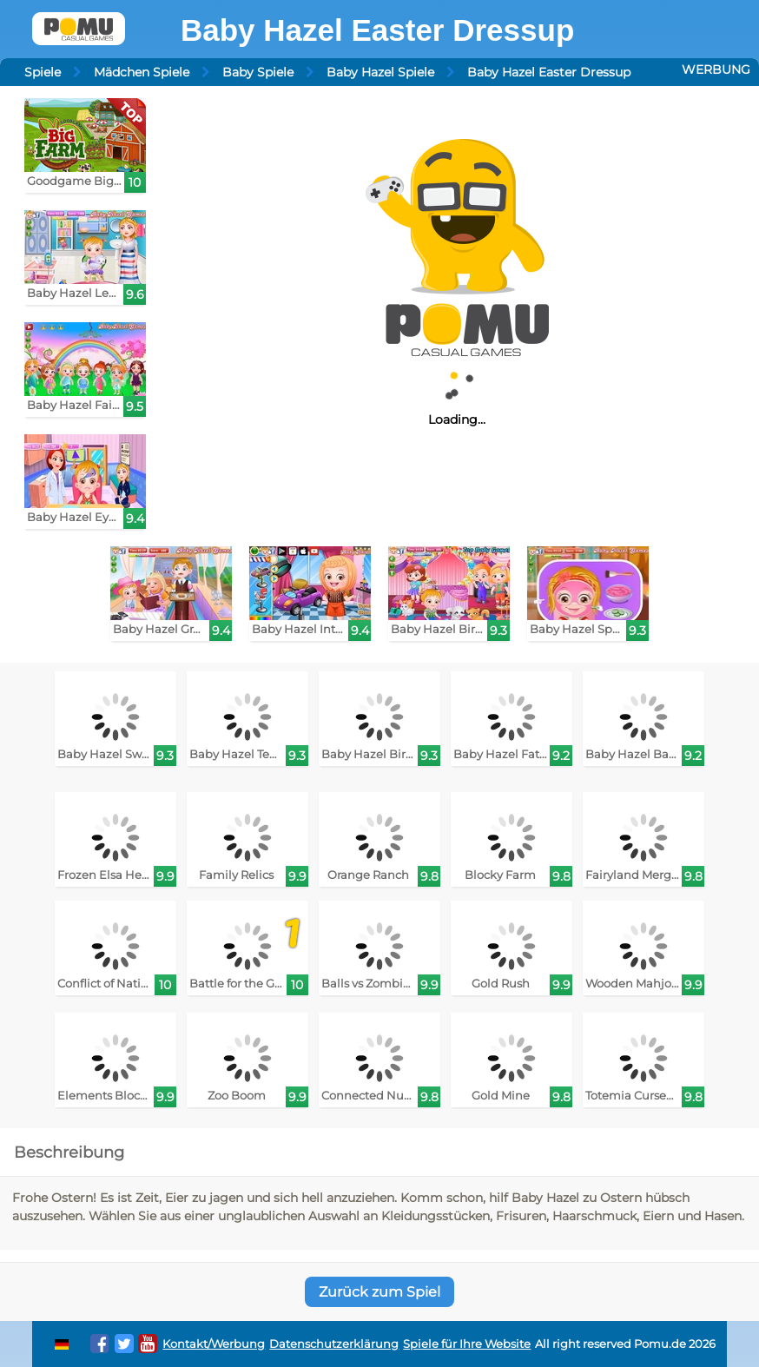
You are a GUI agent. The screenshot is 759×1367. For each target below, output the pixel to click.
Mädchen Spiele (141, 72)
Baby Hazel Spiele (380, 72)
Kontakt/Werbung (213, 1343)
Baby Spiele (258, 72)
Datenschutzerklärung (334, 1343)
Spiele (42, 72)
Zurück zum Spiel (379, 1292)
